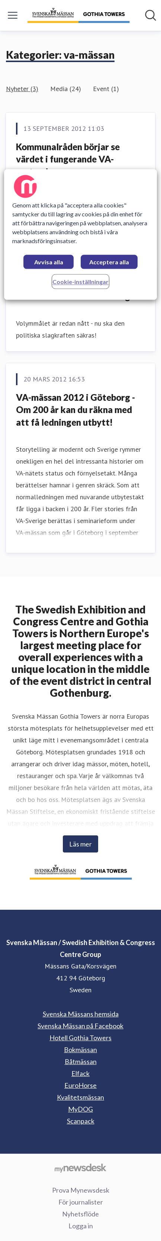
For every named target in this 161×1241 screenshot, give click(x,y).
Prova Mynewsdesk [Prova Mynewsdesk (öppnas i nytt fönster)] (80, 1190)
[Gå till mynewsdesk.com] (80, 1168)
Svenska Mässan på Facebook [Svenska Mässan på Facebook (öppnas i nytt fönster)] (80, 1026)
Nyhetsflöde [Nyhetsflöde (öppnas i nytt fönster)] (80, 1214)
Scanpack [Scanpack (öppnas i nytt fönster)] (80, 1121)
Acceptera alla (109, 261)
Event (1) (106, 88)
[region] (80, 234)
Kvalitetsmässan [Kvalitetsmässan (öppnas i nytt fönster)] (80, 1097)
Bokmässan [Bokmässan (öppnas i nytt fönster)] (80, 1049)
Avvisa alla (48, 261)
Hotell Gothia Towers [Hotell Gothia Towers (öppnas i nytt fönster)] (80, 1038)
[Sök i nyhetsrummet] (151, 15)
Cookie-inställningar (80, 281)
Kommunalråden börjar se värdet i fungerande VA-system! (68, 159)
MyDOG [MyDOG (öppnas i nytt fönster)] (80, 1109)
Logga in (80, 1226)
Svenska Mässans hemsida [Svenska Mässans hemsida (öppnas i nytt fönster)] (81, 1014)
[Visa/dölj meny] (12, 15)
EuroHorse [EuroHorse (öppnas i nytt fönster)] (80, 1085)
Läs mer (80, 844)
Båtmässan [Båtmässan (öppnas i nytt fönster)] (81, 1061)
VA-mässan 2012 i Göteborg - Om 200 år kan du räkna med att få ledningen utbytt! (75, 410)
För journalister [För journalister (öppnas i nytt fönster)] (80, 1202)
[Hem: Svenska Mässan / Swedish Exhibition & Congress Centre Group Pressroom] (78, 15)
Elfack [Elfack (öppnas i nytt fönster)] (80, 1073)
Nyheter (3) (22, 88)
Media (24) (65, 88)
